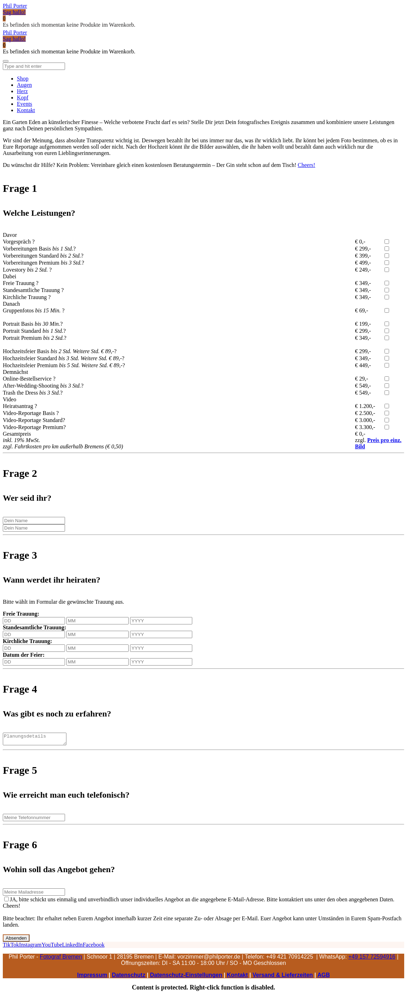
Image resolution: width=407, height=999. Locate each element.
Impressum (92, 977)
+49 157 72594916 (371, 959)
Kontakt (237, 977)
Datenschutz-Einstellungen (186, 977)
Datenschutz (128, 977)
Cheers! (306, 165)
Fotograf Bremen (61, 959)
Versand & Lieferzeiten (282, 977)
